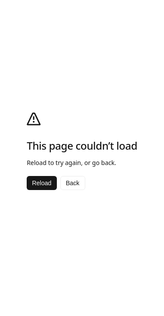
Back (73, 183)
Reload (41, 183)
